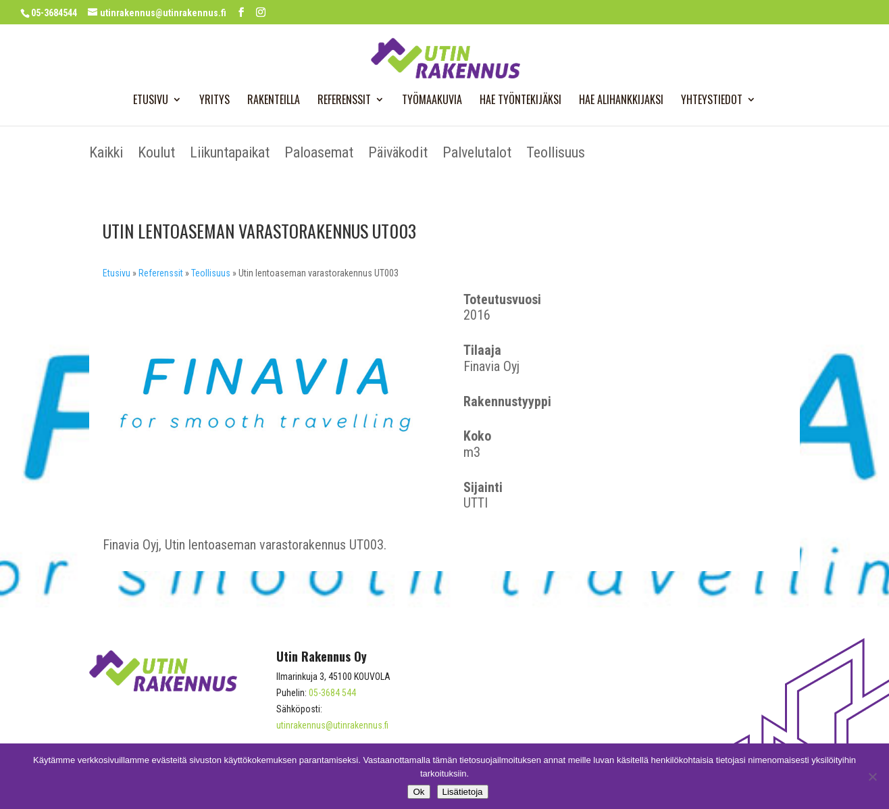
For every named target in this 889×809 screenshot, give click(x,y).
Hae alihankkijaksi (621, 101)
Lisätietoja (462, 792)
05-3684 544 (332, 692)
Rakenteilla (273, 101)
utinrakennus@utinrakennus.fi (332, 725)
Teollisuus (555, 154)
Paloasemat (318, 154)
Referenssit (344, 101)
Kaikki (106, 154)
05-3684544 (54, 12)
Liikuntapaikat (230, 154)
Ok (418, 792)
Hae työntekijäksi (520, 101)
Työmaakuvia (432, 101)
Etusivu (150, 101)
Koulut (156, 154)
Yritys (214, 101)
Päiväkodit (398, 154)
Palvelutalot (476, 154)
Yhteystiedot (711, 101)
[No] (872, 776)
